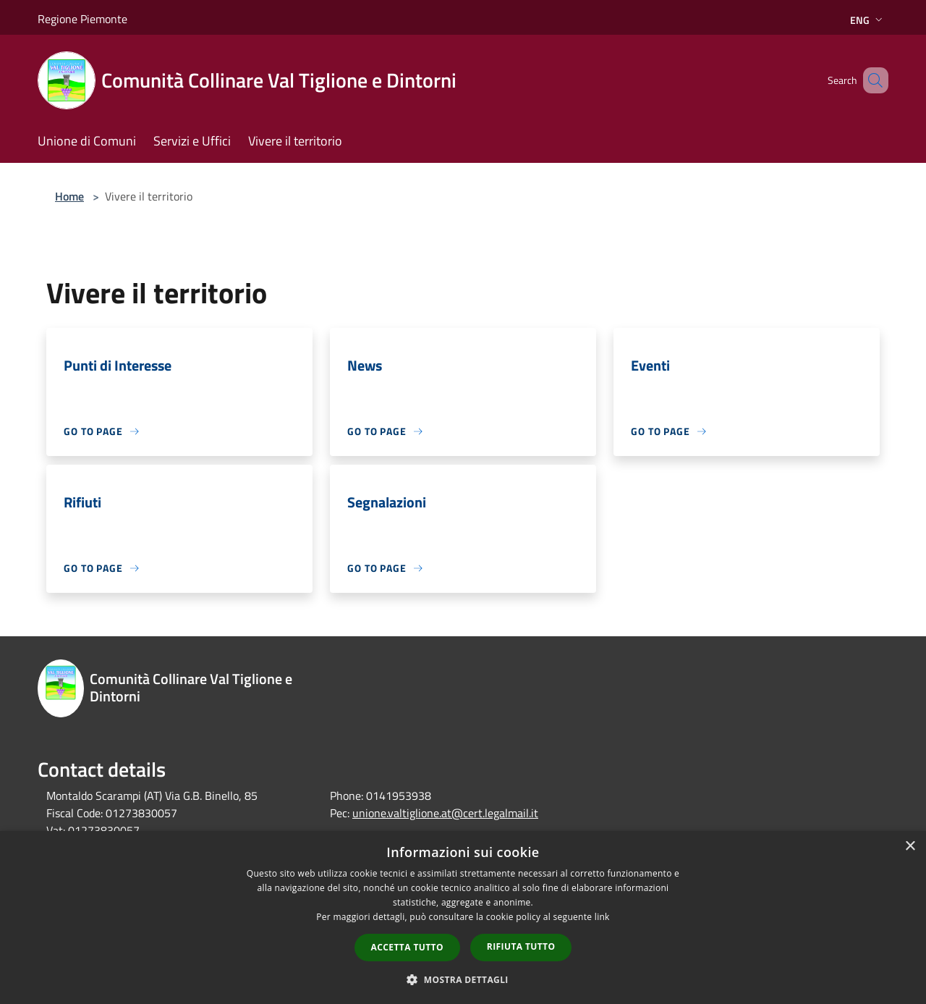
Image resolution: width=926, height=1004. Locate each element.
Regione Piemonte (82, 19)
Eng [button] (867, 20)
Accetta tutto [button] (407, 947)
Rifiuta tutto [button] (521, 946)
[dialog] (463, 917)
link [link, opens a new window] (602, 917)
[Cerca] (871, 80)
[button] (463, 979)
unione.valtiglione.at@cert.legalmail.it (445, 813)
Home (69, 196)
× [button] (909, 846)
